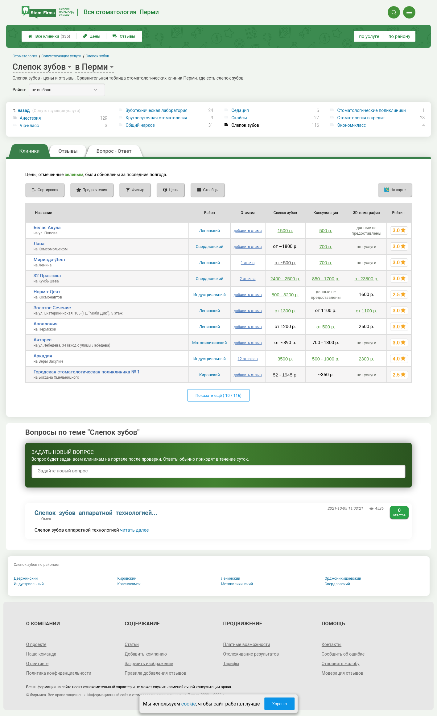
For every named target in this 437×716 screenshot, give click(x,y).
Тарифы (231, 663)
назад (49, 110)
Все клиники (49, 36)
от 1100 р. (366, 310)
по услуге (369, 36)
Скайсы (239, 118)
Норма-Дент (47, 291)
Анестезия (30, 118)
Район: (19, 89)
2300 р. (366, 358)
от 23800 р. (366, 278)
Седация (240, 110)
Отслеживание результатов (251, 654)
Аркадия (43, 356)
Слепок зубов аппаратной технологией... (96, 512)
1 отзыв (247, 263)
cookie (188, 704)
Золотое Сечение (52, 308)
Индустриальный (209, 294)
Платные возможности (246, 644)
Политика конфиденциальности (58, 673)
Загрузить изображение (149, 663)
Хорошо (279, 704)
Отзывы (124, 36)
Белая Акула (47, 227)
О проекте (36, 644)
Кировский (209, 374)
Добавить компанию (146, 654)
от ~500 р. (285, 262)
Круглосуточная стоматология (156, 118)
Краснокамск (129, 584)
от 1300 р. (285, 310)
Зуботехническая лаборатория (157, 110)
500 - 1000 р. (325, 358)
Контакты (331, 644)
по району (399, 36)
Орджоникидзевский (343, 578)
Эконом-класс (351, 125)
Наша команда (41, 654)
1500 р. (285, 230)
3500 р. (285, 358)
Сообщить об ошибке (343, 654)
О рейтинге (37, 663)
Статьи (132, 644)
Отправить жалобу (341, 663)
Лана (39, 243)
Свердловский (209, 246)
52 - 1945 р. (285, 374)
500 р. (325, 230)
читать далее (134, 530)
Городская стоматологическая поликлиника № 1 (87, 372)
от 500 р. (325, 326)
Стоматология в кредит (361, 118)
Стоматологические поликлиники (371, 110)
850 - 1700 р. (325, 278)
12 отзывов (248, 359)
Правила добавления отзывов (155, 673)
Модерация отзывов (342, 673)
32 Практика (47, 275)
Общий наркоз (140, 125)
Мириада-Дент (50, 259)
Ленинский (209, 230)
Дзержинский (26, 578)
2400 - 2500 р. (285, 278)
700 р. (325, 246)
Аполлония (46, 324)
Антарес (43, 340)
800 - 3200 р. (285, 294)
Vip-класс (29, 125)
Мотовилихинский (209, 342)
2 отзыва (248, 279)
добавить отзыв (248, 230)
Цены (92, 36)
